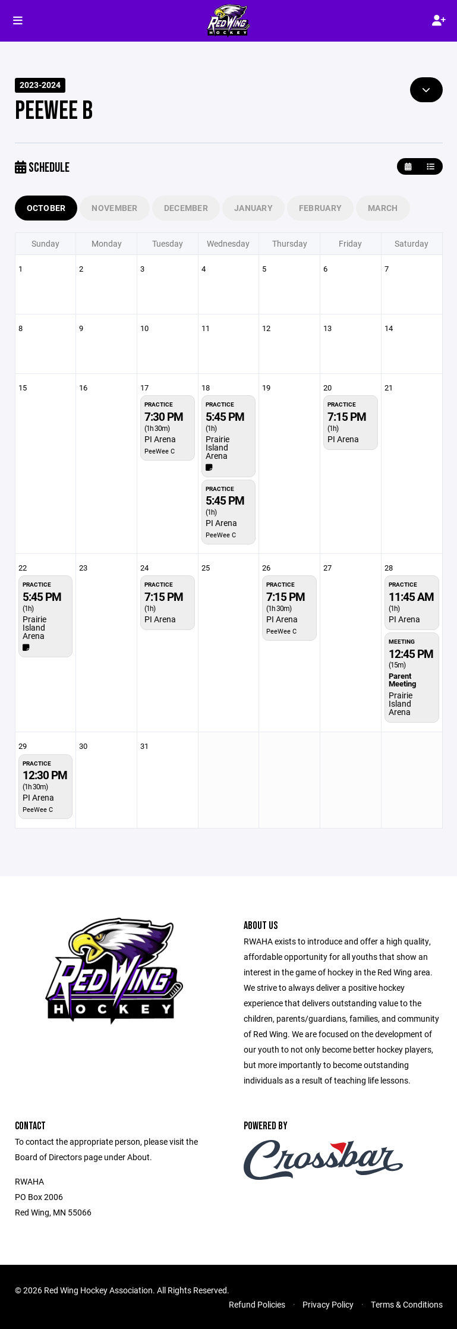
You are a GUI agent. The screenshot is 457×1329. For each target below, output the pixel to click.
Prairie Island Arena (217, 447)
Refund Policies (257, 1304)
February (320, 207)
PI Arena (160, 439)
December (186, 207)
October (46, 207)
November (114, 207)
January (253, 207)
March (383, 207)
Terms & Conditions (407, 1304)
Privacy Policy (328, 1304)
